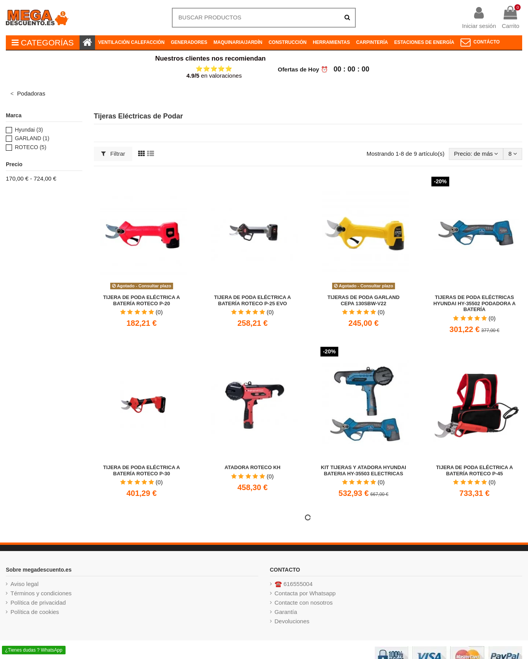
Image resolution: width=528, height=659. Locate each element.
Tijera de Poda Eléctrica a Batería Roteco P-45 (474, 470)
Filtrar (113, 153)
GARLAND (32, 138)
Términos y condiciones (41, 593)
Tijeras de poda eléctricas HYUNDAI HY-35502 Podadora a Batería (474, 303)
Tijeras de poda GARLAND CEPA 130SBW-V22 (363, 300)
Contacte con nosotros (304, 602)
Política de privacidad (38, 602)
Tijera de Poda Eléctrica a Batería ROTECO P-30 (141, 470)
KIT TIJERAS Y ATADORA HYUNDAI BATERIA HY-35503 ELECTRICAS (363, 470)
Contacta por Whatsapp (305, 593)
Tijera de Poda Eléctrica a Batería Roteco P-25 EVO (252, 300)
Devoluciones (292, 621)
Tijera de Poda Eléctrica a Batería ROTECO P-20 (141, 300)
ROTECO (30, 147)
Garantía (286, 612)
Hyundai (29, 130)
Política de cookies (34, 612)
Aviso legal (24, 584)
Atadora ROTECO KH (252, 467)
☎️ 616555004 (294, 584)
